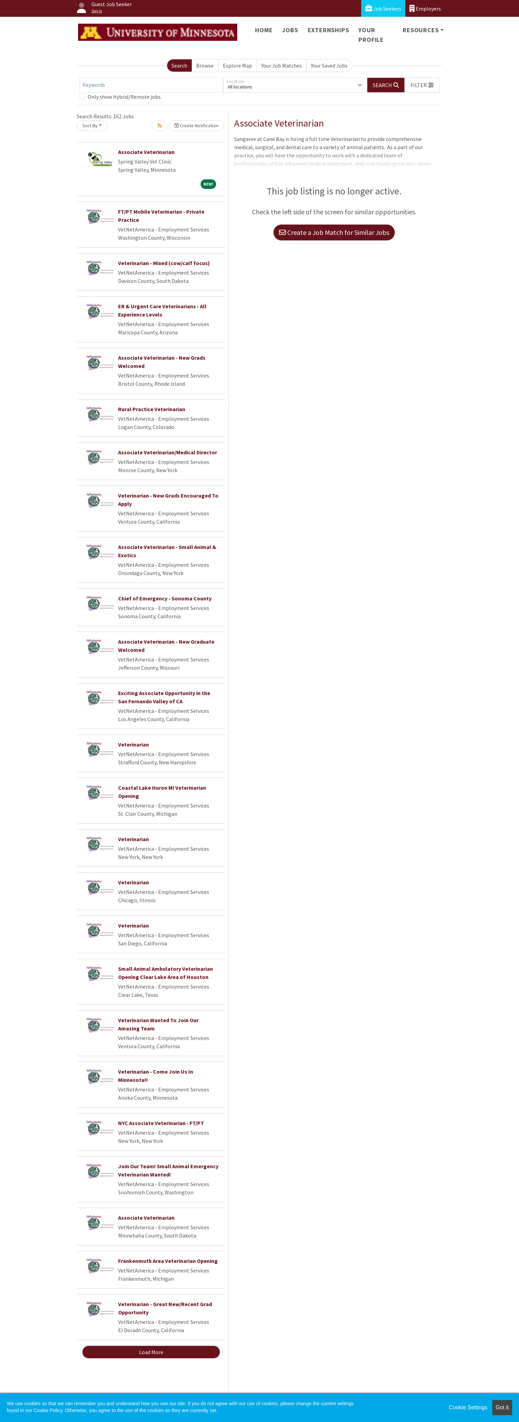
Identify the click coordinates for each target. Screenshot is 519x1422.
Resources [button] (421, 30)
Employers (425, 8)
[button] (422, 85)
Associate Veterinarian (146, 151)
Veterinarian (133, 744)
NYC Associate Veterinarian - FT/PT (161, 1123)
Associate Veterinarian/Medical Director (167, 452)
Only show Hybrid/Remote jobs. (125, 96)
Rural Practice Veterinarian (151, 409)
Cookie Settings (468, 1407)
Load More (151, 1352)
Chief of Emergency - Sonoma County (165, 598)
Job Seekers (383, 8)
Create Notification (196, 125)
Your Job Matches (281, 65)
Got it (502, 1407)
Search (179, 65)
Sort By (90, 125)
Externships (328, 30)
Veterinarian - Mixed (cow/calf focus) (164, 263)
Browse (205, 65)
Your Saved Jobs (329, 65)
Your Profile (371, 35)
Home (264, 30)
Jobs (290, 30)
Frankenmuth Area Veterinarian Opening (168, 1260)
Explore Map (237, 65)
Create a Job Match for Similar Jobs (334, 232)
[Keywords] (151, 85)
